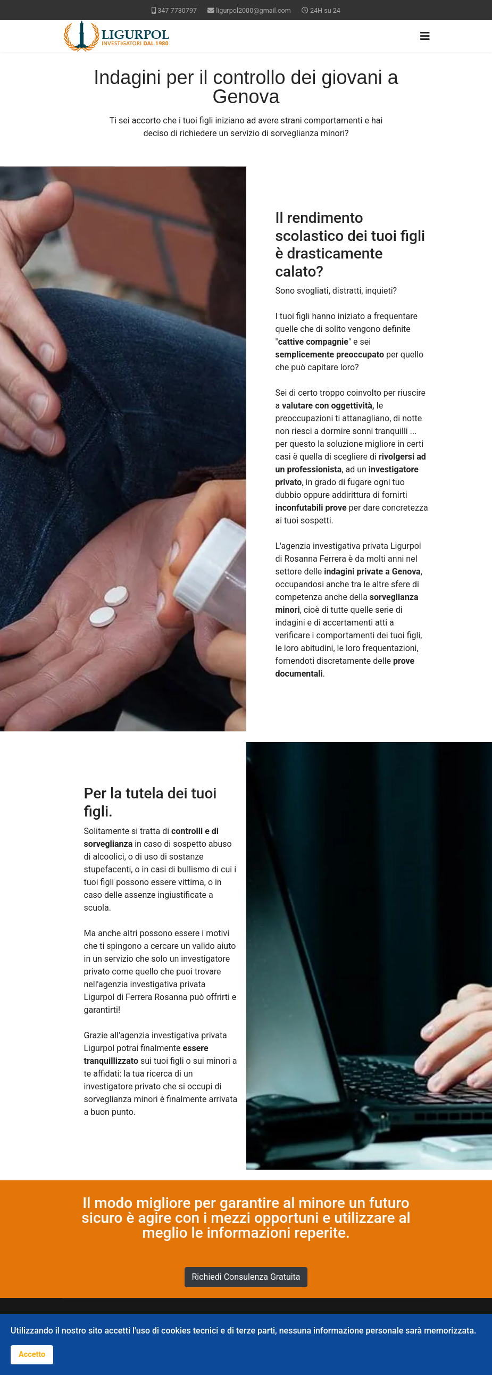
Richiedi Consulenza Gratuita (245, 1277)
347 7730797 (177, 10)
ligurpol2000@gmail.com (253, 10)
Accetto (32, 1354)
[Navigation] (425, 36)
